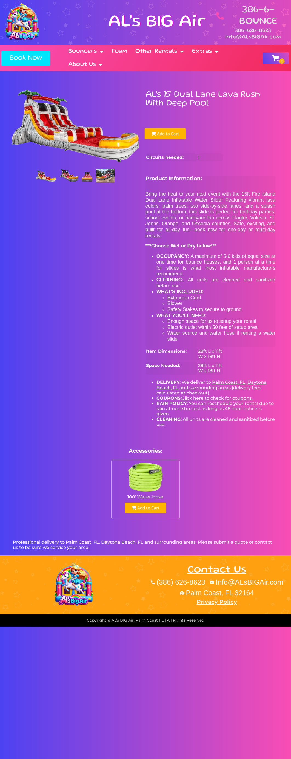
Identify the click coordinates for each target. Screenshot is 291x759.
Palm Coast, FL (228, 382)
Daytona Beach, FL (122, 542)
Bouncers (86, 51)
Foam (119, 51)
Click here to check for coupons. (217, 398)
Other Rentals (159, 51)
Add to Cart (163, 133)
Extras (205, 51)
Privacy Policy (217, 602)
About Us (85, 64)
